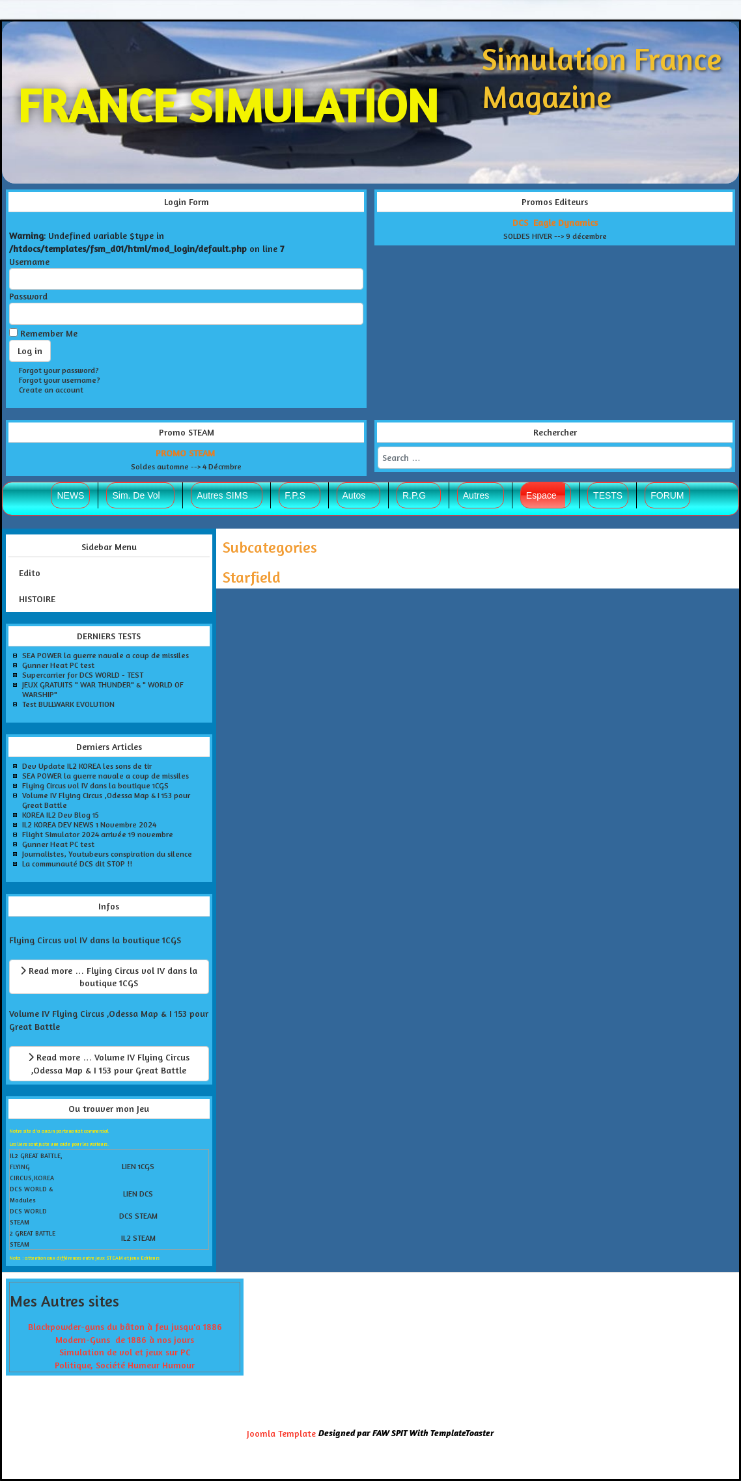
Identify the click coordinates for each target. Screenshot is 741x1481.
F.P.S (295, 495)
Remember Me (48, 333)
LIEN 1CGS (138, 1166)
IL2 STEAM (138, 1238)
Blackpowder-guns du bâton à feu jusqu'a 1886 (125, 1326)
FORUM (667, 495)
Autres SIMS (222, 495)
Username (29, 261)
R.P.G (414, 495)
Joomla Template (281, 1433)
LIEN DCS (138, 1193)
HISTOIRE (37, 598)
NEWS (70, 495)
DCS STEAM (138, 1216)
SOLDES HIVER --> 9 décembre (555, 236)
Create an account (51, 389)
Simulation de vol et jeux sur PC (125, 1351)
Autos (354, 495)
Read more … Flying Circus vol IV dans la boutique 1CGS (108, 977)
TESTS (607, 495)
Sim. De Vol (136, 495)
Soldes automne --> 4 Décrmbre (186, 466)
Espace (541, 495)
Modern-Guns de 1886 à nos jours (124, 1339)
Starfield (252, 577)
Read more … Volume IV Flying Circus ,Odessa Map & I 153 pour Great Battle (108, 1063)
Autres (476, 495)
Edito (29, 572)
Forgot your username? (59, 380)
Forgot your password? (59, 370)
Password (28, 295)
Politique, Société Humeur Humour (125, 1364)
